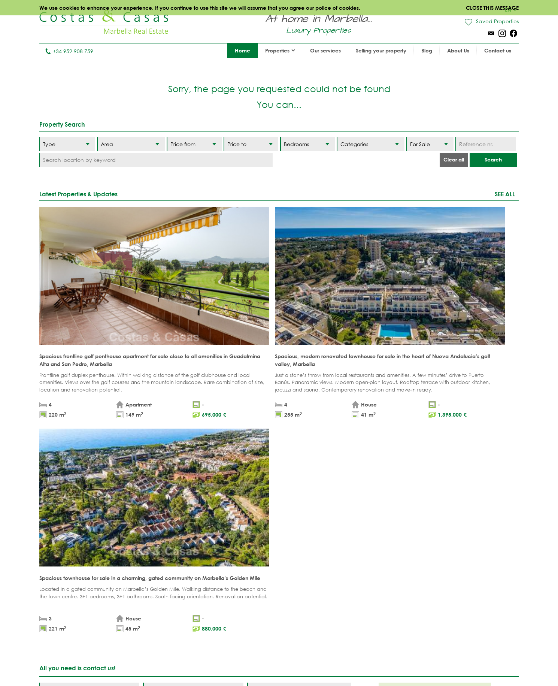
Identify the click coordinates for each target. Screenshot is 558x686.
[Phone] (89, 446)
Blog (426, 50)
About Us (458, 50)
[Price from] (194, 144)
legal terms (127, 460)
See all (505, 193)
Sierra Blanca (310, 580)
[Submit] (333, 472)
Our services (325, 50)
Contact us (497, 50)
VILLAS (163, 546)
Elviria (300, 592)
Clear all (453, 159)
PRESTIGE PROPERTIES (242, 592)
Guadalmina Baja (375, 603)
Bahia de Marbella (316, 603)
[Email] (193, 446)
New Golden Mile (374, 580)
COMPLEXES (170, 580)
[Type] (67, 144)
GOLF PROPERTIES (237, 545)
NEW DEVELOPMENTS (181, 568)
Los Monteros (370, 592)
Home (242, 50)
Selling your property (381, 50)
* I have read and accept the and (115, 460)
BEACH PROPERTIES (238, 534)
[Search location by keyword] (156, 160)
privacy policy (165, 460)
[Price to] (251, 144)
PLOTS (162, 557)
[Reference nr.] (485, 144)
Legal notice (258, 663)
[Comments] (299, 438)
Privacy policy (300, 663)
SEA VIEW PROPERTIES (241, 557)
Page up (279, 499)
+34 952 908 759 (69, 51)
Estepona (363, 569)
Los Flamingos (371, 557)
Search (493, 159)
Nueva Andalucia (315, 557)
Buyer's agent (174, 592)
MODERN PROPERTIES (242, 568)
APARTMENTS (171, 534)
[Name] (89, 430)
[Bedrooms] (307, 144)
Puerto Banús (309, 545)
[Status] (430, 144)
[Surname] (193, 430)
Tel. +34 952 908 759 (64, 638)
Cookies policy (343, 663)
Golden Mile (308, 568)
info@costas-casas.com (69, 649)
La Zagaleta (367, 545)
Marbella (303, 534)
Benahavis (365, 534)
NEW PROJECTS (234, 580)
